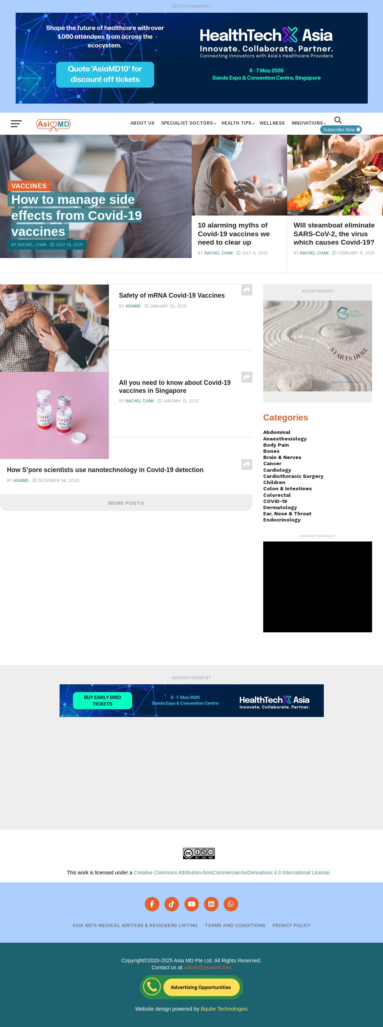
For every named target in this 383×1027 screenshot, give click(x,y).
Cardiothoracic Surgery (293, 476)
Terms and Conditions (235, 925)
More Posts (126, 503)
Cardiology (277, 470)
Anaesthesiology (285, 439)
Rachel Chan (218, 253)
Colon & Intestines (287, 488)
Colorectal (277, 495)
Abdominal (276, 432)
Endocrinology (282, 520)
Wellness (272, 123)
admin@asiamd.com (207, 967)
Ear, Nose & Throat (287, 513)
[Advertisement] (192, 768)
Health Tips (236, 123)
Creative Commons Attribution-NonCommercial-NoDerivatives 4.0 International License (231, 872)
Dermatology (280, 507)
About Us (142, 123)
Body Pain (276, 445)
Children (274, 482)
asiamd (133, 306)
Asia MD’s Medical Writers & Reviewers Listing (135, 925)
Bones (271, 451)
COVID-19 (275, 501)
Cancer (272, 463)
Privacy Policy (291, 925)
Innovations (307, 123)
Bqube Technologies (224, 1009)
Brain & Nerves (282, 457)
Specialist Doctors (187, 123)
